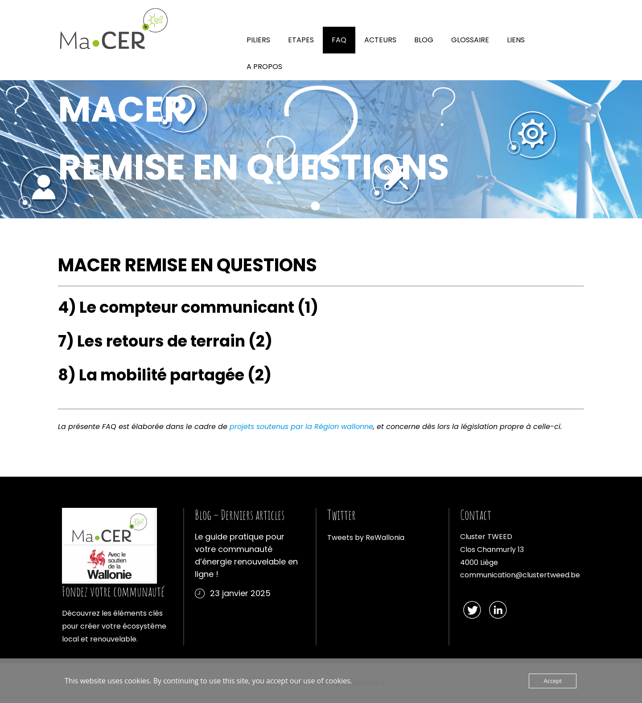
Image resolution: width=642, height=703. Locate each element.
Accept (552, 681)
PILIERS (258, 40)
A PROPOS (264, 66)
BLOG (423, 40)
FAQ (339, 40)
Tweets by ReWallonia (365, 537)
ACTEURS (380, 40)
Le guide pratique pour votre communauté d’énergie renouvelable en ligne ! (246, 555)
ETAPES (301, 40)
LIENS (516, 40)
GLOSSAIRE (470, 40)
